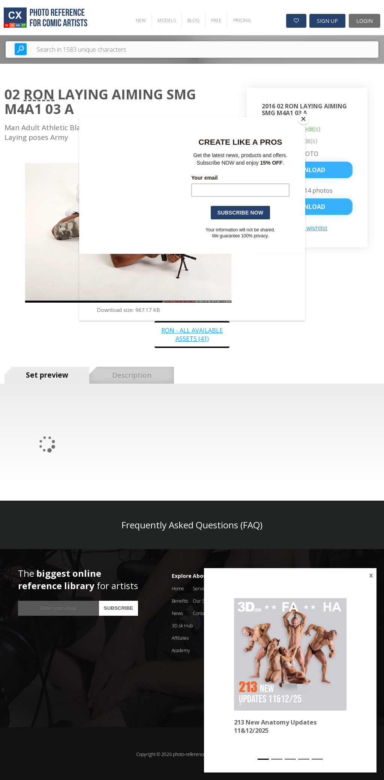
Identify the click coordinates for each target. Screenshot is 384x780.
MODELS (163, 19)
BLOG (190, 19)
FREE (213, 19)
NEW (137, 19)
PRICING (239, 19)
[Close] (303, 118)
